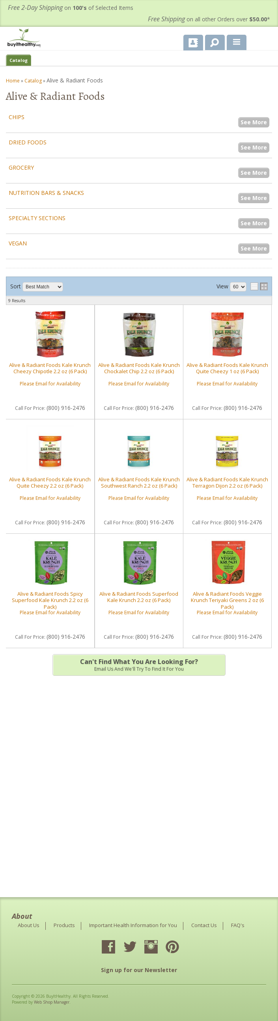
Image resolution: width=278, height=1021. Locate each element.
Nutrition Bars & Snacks (46, 192)
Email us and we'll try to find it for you (139, 664)
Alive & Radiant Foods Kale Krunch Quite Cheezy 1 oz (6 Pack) (227, 368)
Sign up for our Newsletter (139, 970)
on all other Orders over (209, 19)
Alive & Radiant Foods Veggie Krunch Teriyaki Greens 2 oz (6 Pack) (227, 600)
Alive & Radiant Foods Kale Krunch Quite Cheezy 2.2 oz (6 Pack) (50, 482)
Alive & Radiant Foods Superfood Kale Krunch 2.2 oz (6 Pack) (138, 597)
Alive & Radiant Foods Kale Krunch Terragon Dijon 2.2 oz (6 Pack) (227, 482)
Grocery (21, 167)
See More (254, 122)
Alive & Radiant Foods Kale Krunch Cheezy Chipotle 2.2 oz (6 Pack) (50, 368)
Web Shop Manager (51, 1002)
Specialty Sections (37, 218)
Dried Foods (28, 142)
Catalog (18, 60)
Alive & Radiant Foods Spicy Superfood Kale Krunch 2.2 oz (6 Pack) (50, 600)
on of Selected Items (70, 7)
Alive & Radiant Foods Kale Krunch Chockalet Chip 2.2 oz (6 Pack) (139, 368)
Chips (16, 117)
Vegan (18, 243)
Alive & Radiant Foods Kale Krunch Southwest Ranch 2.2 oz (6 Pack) (139, 482)
